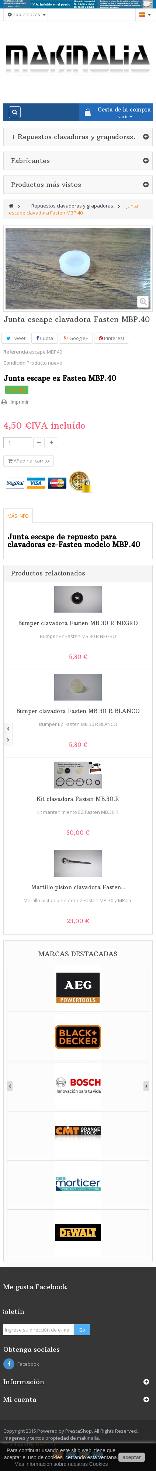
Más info (18, 516)
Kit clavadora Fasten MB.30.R (78, 798)
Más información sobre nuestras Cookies (61, 1464)
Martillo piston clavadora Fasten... (78, 887)
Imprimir (20, 401)
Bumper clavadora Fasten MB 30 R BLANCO (78, 711)
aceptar (131, 1457)
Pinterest (111, 338)
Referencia (15, 351)
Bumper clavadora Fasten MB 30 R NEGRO (78, 623)
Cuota (44, 338)
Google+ (76, 338)
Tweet (15, 338)
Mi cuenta (19, 1399)
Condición (14, 362)
